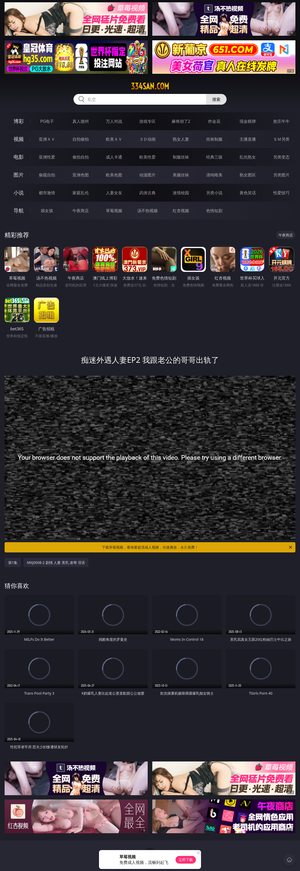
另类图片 (281, 175)
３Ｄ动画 (147, 139)
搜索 (216, 99)
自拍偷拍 (80, 139)
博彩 (19, 121)
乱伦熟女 (248, 157)
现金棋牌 (248, 121)
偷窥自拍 (47, 175)
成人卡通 (114, 157)
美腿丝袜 (181, 175)
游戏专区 (147, 121)
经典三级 (214, 157)
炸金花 (214, 121)
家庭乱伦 (80, 193)
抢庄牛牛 (281, 121)
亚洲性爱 (47, 157)
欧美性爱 (147, 157)
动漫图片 (147, 175)
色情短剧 (214, 210)
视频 (19, 139)
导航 (19, 210)
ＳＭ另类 (281, 139)
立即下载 (186, 859)
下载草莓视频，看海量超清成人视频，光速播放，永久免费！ (197, 547)
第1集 (12, 562)
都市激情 (47, 193)
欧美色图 (114, 175)
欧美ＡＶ (114, 139)
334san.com (150, 86)
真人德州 (80, 121)
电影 (19, 156)
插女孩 (47, 210)
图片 (19, 174)
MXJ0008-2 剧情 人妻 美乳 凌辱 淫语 (56, 562)
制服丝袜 (181, 157)
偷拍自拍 (80, 157)
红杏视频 (181, 210)
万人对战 (114, 121)
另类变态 (281, 157)
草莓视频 (114, 210)
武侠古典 (147, 193)
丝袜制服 (214, 139)
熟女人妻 (181, 139)
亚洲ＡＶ (47, 139)
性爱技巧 (281, 193)
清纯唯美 (214, 175)
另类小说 (214, 193)
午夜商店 (80, 210)
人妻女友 (114, 193)
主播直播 (248, 139)
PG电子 (47, 121)
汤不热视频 (147, 210)
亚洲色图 (80, 175)
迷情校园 (181, 193)
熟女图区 (248, 175)
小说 (19, 192)
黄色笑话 (248, 193)
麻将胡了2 (181, 121)
